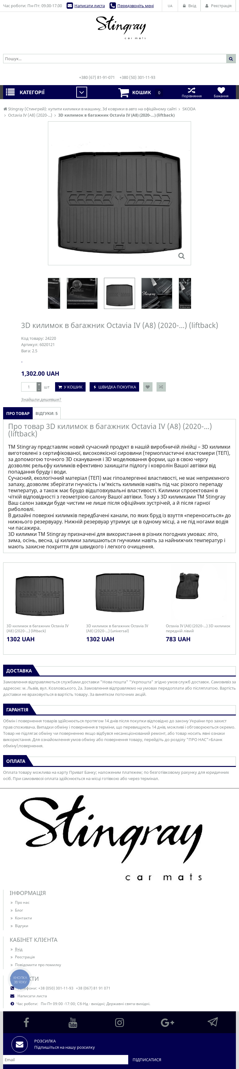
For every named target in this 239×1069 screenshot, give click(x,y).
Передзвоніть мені (135, 5)
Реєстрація (22, 957)
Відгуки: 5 (46, 413)
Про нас (20, 902)
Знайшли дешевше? (41, 399)
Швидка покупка (117, 387)
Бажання (221, 92)
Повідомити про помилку (35, 964)
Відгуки (19, 925)
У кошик (73, 387)
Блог (16, 910)
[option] (119, 293)
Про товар (18, 413)
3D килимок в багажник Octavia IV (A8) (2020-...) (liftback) (37, 628)
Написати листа (89, 5)
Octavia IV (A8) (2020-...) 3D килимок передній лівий (198, 628)
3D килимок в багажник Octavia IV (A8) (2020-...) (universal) (117, 628)
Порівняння (191, 92)
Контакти (21, 918)
